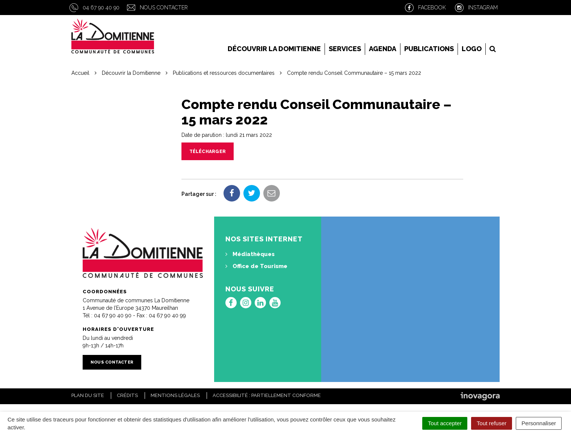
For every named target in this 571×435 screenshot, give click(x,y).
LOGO (472, 49)
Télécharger (207, 151)
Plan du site (87, 395)
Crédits (127, 395)
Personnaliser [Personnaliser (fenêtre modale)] (538, 423)
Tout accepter (445, 423)
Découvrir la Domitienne (274, 49)
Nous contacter (164, 8)
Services (345, 49)
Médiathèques (250, 254)
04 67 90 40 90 (101, 8)
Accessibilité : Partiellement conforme (267, 395)
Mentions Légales (175, 395)
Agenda (382, 49)
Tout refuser (491, 423)
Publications (429, 49)
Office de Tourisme (256, 266)
